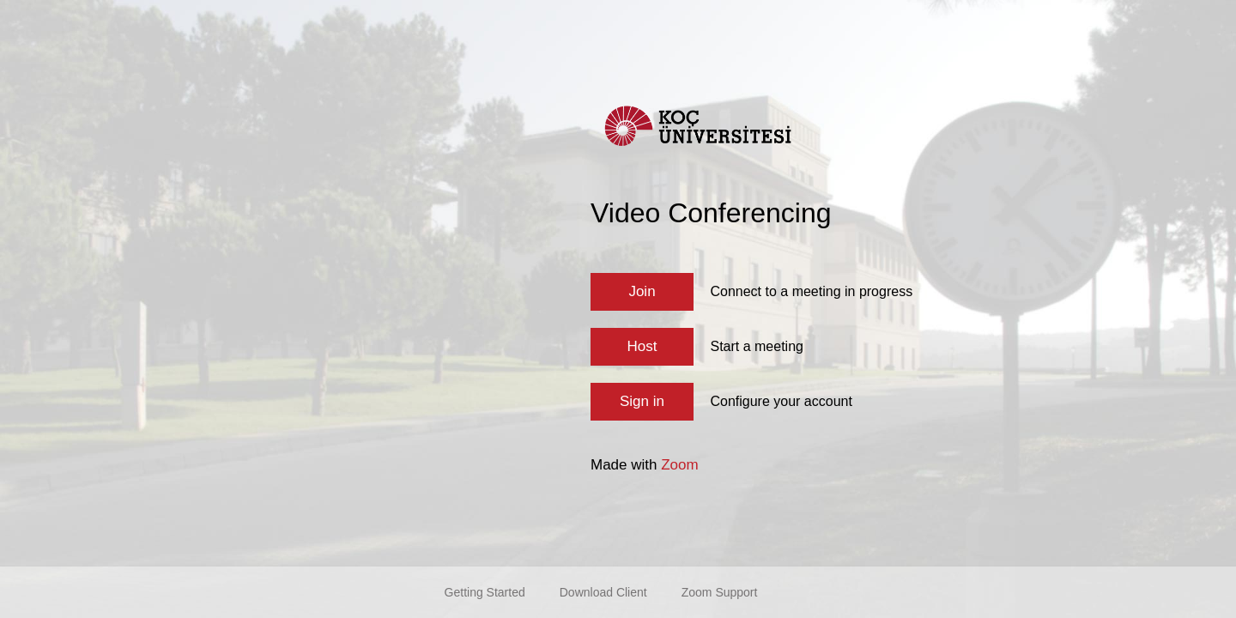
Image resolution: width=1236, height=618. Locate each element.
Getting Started (485, 592)
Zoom (679, 465)
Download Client (603, 592)
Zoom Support (720, 592)
